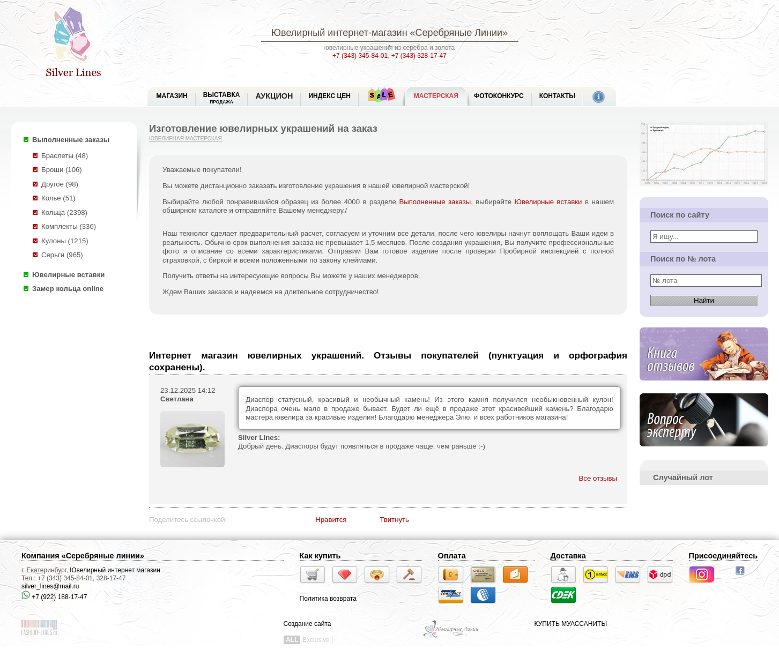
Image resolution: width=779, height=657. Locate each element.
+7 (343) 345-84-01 (360, 55)
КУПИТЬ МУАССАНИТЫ (571, 624)
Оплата (452, 555)
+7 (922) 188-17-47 (54, 597)
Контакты (557, 96)
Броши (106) (61, 170)
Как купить (320, 555)
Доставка (568, 555)
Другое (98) (59, 184)
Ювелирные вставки (68, 275)
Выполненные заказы (70, 140)
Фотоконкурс (499, 96)
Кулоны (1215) (64, 241)
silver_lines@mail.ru (50, 586)
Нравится (330, 520)
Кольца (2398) (64, 212)
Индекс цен (329, 96)
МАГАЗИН (172, 96)
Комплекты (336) (68, 226)
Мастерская (436, 96)
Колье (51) (58, 198)
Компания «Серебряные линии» (82, 555)
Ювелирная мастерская (185, 138)
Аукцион (274, 96)
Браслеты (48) (64, 156)
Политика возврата (328, 598)
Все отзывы (598, 478)
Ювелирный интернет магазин (115, 570)
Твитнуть (394, 520)
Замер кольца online (67, 289)
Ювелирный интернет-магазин (339, 32)
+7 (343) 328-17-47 (419, 55)
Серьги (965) (62, 255)
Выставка (221, 97)
